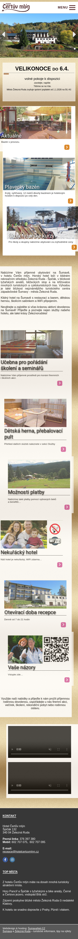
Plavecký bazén (22, 192)
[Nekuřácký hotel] (44, 564)
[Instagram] (12, 859)
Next (74, 34)
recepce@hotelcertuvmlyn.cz (21, 851)
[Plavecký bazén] (39, 179)
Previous (3, 34)
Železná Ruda (23, 931)
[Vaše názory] (39, 662)
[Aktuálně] (59, 147)
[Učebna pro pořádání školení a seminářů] (44, 383)
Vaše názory (21, 667)
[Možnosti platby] (39, 487)
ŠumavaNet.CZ (36, 928)
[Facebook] (5, 859)
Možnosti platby (26, 492)
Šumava (7, 931)
